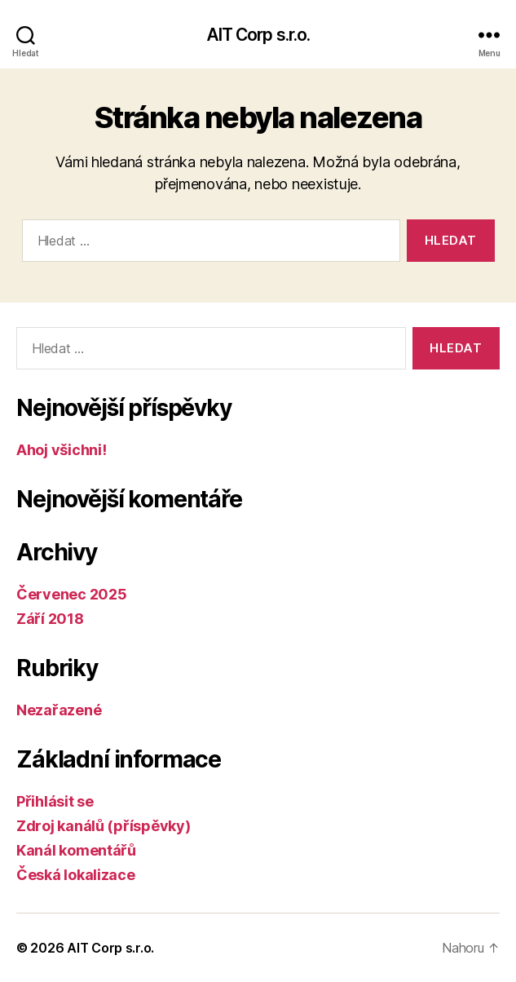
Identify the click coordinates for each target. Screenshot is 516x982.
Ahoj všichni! (61, 449)
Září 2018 (50, 618)
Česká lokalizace (75, 874)
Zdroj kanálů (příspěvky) (103, 825)
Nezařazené (58, 710)
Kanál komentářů (76, 850)
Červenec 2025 (71, 594)
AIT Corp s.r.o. (258, 34)
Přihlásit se (55, 801)
